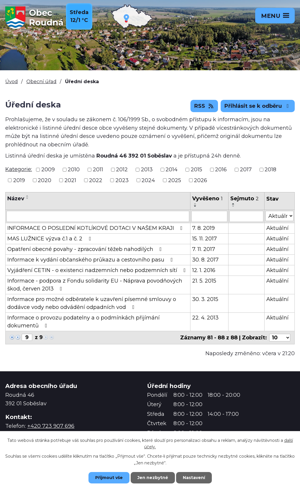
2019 (19, 180)
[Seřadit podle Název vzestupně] (27, 196)
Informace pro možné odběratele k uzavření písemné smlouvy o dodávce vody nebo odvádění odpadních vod (91, 303)
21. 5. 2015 (204, 281)
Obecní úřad (41, 81)
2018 (270, 169)
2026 (200, 180)
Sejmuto (244, 198)
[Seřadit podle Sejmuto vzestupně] (233, 204)
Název (15, 198)
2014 (172, 169)
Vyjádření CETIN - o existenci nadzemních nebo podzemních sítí (97, 270)
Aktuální (277, 228)
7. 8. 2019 (203, 228)
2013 (147, 169)
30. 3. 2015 (205, 299)
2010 (74, 169)
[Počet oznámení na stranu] (279, 337)
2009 (48, 169)
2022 (95, 180)
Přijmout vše (109, 477)
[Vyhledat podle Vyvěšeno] (209, 216)
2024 (148, 180)
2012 (122, 169)
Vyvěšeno (207, 198)
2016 (221, 169)
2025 (174, 180)
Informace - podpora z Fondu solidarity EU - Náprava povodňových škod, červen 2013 (94, 285)
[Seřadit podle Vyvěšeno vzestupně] (195, 204)
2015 (196, 169)
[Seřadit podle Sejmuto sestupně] (233, 206)
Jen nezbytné (152, 477)
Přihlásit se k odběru (257, 106)
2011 (98, 169)
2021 (70, 180)
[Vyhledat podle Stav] (279, 216)
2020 (44, 180)
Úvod (11, 81)
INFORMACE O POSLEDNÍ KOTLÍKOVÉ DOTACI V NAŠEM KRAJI (96, 228)
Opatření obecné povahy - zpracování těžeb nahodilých (85, 249)
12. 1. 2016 (203, 270)
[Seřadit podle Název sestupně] (27, 198)
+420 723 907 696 (50, 426)
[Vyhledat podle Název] (97, 216)
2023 (122, 180)
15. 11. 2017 (204, 238)
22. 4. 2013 (205, 317)
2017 (246, 169)
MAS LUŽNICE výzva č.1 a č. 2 (50, 238)
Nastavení (194, 477)
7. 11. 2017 (203, 249)
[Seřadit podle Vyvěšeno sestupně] (195, 206)
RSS (204, 106)
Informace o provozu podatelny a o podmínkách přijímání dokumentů (83, 321)
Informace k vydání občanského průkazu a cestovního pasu (91, 260)
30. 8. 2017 (205, 260)
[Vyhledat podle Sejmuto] (246, 216)
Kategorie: (18, 169)
